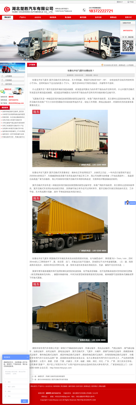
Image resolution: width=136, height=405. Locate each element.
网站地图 (102, 386)
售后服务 (68, 17)
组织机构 (53, 17)
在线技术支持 (127, 23)
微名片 (120, 2)
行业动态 (8, 80)
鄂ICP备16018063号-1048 (86, 400)
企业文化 (38, 17)
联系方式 (128, 17)
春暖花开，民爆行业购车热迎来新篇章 (51, 376)
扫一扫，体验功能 (128, 37)
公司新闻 (8, 76)
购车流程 (83, 17)
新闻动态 (113, 17)
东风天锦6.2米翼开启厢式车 (12, 120)
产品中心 (22, 17)
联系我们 (95, 386)
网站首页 (33, 386)
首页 (115, 65)
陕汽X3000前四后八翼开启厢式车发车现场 (53, 379)
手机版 (130, 2)
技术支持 (98, 17)
